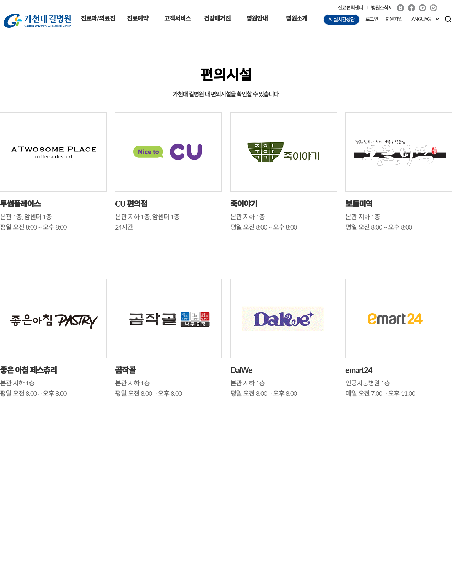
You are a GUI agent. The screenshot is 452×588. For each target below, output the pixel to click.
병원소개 (296, 18)
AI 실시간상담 (341, 19)
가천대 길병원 (37, 21)
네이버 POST (433, 8)
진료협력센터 (350, 8)
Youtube (422, 7)
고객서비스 (177, 18)
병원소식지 (381, 8)
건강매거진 (217, 18)
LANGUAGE (421, 19)
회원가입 (393, 19)
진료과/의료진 (98, 18)
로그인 (371, 19)
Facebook (411, 7)
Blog (400, 7)
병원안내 (257, 18)
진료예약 (137, 18)
